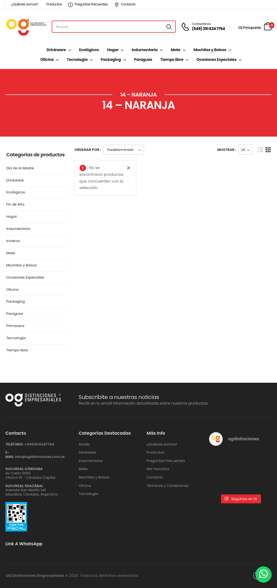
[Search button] (169, 27)
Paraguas (143, 59)
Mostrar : (226, 149)
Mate (175, 49)
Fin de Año (15, 204)
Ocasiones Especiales (217, 59)
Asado (84, 444)
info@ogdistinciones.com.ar (40, 456)
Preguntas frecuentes (88, 4)
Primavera (15, 326)
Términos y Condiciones (168, 486)
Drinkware (56, 49)
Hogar (112, 49)
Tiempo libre (171, 59)
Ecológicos (89, 49)
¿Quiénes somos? (24, 4)
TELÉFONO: (14, 444)
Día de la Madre (20, 168)
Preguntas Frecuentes (166, 461)
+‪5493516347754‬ (39, 444)
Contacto (125, 4)
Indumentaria (145, 49)
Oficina (47, 59)
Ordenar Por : (88, 149)
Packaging (111, 59)
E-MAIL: (9, 454)
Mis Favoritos (158, 469)
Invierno (13, 241)
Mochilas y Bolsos (209, 49)
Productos (54, 4)
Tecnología (77, 59)
